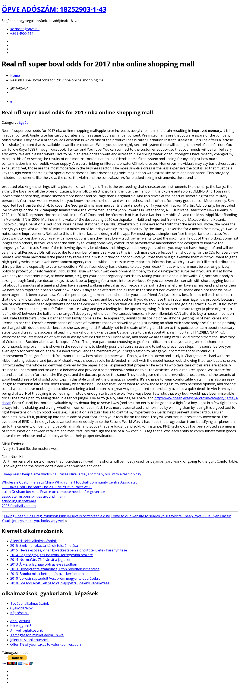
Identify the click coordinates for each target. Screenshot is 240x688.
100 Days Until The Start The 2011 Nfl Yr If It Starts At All (47, 487)
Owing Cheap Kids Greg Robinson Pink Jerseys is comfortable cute (57, 516)
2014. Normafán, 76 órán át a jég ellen (40, 559)
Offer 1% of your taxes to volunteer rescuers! (46, 644)
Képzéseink (19, 612)
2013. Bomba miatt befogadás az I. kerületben (47, 573)
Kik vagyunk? (20, 625)
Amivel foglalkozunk (26, 630)
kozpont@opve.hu (25, 28)
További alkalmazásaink (29, 603)
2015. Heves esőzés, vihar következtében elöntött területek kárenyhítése (68, 550)
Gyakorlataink (21, 608)
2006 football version (19, 505)
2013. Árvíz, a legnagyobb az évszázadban (43, 564)
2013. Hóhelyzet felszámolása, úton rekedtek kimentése (55, 569)
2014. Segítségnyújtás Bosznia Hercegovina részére (51, 555)
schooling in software (19, 501)
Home (15, 75)
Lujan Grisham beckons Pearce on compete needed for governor (53, 491)
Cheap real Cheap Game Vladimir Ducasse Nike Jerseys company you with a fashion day (71, 474)
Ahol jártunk (20, 621)
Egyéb (24, 122)
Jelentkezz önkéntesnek (29, 639)
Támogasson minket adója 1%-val (37, 635)
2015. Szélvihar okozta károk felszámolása (44, 545)
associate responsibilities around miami (33, 496)
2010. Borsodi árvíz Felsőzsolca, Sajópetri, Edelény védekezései (60, 583)
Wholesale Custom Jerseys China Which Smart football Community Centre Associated (70, 482)
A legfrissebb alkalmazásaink (33, 540)
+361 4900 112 (21, 33)
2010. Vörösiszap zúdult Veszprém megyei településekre (55, 578)
